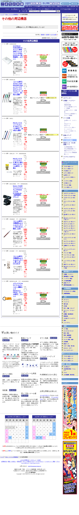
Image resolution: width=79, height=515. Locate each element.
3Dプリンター (67, 98)
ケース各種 (66, 118)
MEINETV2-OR (13, 281)
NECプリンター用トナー (69, 241)
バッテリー (67, 103)
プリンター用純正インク (45, 9)
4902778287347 (22, 219)
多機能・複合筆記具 (68, 314)
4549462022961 (24, 183)
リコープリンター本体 (69, 255)
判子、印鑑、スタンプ (69, 308)
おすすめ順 (53, 34)
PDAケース (67, 125)
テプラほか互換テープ (67, 9)
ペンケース (66, 301)
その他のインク (67, 183)
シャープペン (67, 322)
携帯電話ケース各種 (68, 276)
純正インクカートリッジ (69, 353)
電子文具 (66, 304)
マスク (7, 9)
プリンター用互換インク (28, 9)
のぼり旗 (24, 11)
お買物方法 (4, 461)
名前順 (47, 34)
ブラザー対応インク (68, 166)
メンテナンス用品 (68, 181)
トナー (57, 9)
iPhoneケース (67, 124)
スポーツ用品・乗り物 (69, 346)
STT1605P (12, 251)
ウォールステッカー (68, 350)
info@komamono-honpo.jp (34, 466)
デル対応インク (67, 170)
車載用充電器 (67, 105)
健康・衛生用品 (66, 364)
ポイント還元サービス (28, 461)
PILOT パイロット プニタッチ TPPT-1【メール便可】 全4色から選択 (18, 126)
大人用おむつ (15, 9)
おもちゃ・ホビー (68, 348)
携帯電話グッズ (68, 271)
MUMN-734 (12, 79)
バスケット (33, 460)
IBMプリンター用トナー (69, 226)
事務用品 (66, 316)
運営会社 (19, 461)
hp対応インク (67, 175)
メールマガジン (45, 395)
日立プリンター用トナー (69, 221)
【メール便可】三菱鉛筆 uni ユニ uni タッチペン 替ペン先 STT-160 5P (18, 260)
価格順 (42, 34)
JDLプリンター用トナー (69, 228)
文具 (65, 297)
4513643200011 (25, 281)
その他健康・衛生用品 (69, 374)
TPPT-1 (11, 118)
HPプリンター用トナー (69, 224)
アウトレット (66, 379)
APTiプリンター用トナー (70, 193)
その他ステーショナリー (69, 318)
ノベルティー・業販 (50, 461)
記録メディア (67, 135)
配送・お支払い (12, 461)
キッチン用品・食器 (68, 339)
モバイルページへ (35, 463)
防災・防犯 (66, 333)
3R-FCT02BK (13, 183)
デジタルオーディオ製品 (69, 291)
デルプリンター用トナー (69, 208)
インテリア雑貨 (67, 337)
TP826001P (12, 219)
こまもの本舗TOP (24, 460)
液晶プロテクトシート (70, 150)
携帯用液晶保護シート (69, 285)
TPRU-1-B (12, 153)
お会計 (39, 460)
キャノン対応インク (68, 168)
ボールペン (66, 299)
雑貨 (65, 326)
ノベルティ (65, 383)
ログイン (65, 17)
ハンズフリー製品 (68, 278)
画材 (65, 320)
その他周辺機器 (67, 280)
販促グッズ (66, 343)
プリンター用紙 (67, 185)
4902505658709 (22, 153)
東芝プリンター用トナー (69, 264)
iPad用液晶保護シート (69, 147)
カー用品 (66, 328)
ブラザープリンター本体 (69, 195)
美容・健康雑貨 (67, 335)
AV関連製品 (67, 288)
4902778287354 (22, 251)
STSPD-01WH (13, 44)
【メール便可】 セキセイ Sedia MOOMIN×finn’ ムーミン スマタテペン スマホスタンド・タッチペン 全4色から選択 (18, 88)
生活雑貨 (66, 341)
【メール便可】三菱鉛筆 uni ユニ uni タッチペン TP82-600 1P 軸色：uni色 (18, 224)
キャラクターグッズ (68, 331)
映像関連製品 (67, 293)
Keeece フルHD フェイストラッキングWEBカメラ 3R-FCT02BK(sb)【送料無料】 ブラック (18, 191)
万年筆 (65, 306)
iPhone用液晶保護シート (70, 148)
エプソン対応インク (68, 173)
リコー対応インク (68, 187)
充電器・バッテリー (69, 100)
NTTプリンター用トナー (69, 243)
